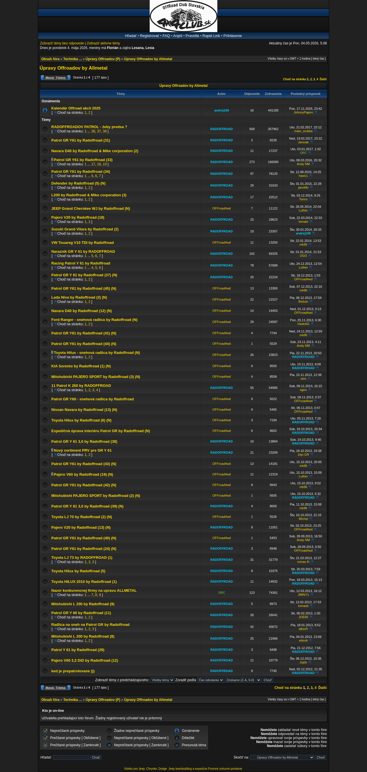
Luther (303, 210)
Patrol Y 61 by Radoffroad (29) (77, 650)
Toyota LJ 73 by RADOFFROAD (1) (81, 557)
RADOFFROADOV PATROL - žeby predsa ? (89, 127)
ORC (303, 152)
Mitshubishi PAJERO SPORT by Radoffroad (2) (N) (95, 495)
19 (105, 164)
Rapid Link (211, 36)
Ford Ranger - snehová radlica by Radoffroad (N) (94, 320)
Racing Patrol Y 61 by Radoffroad (80, 263)
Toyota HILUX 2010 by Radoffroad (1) (84, 581)
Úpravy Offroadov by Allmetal (148, 59)
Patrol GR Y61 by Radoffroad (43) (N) (83, 464)
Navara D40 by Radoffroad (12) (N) (81, 311)
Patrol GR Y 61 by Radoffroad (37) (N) (84, 275)
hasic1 (303, 175)
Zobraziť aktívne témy (103, 43)
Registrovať (149, 36)
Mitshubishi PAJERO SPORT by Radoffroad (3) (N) (95, 377)
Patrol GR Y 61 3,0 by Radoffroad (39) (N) (87, 506)
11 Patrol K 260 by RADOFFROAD (81, 385)
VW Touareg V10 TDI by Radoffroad (82, 242)
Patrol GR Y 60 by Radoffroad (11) (81, 613)
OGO (303, 255)
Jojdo (303, 662)
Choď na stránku (294, 79)
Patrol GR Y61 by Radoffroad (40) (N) (83, 538)
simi (303, 378)
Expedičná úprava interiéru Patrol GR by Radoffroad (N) (100, 431)
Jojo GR (303, 454)
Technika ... (72, 59)
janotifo (303, 187)
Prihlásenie (232, 36)
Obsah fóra (50, 59)
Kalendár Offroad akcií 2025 (75, 108)
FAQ (166, 36)
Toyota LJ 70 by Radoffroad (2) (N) (81, 517)
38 (105, 131)
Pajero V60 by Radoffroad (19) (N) (83, 474)
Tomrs (303, 199)
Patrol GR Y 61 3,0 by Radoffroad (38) (84, 441)
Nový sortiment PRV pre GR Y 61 (83, 450)
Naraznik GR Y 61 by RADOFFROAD (83, 251)
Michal (303, 518)
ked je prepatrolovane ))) (73, 671)
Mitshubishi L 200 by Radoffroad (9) (82, 604)
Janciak (303, 142)
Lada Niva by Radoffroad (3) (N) (79, 297)
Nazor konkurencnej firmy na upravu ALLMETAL (94, 590)
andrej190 (221, 110)
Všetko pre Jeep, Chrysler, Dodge (146, 768)
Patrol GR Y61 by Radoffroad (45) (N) (83, 288)
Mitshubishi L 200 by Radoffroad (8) (82, 636)
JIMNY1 (303, 594)
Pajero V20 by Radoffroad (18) (77, 217)
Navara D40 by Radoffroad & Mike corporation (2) (94, 151)
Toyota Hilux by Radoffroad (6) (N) (81, 420)
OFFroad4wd (221, 208)
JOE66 (303, 617)
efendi (303, 640)
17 (93, 164)
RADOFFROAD (221, 129)
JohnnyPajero (303, 112)
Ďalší (323, 79)
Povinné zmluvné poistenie (225, 768)
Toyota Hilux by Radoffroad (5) (78, 571)
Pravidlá (192, 36)
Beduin (303, 301)
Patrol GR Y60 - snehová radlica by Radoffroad (92, 399)
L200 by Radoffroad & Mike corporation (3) (88, 195)
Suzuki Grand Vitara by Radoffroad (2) (85, 229)
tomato (303, 221)
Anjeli (177, 36)
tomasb (303, 606)
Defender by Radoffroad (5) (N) (78, 183)
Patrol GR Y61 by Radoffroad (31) (80, 140)
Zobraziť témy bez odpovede (62, 43)
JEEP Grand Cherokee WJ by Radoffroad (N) (90, 208)
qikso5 (303, 628)
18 (99, 164)
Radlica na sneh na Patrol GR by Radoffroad (90, 624)
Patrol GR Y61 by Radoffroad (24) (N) (83, 548)
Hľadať (130, 36)
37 (99, 131)
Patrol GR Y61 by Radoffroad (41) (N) (83, 333)
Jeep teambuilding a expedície (188, 768)
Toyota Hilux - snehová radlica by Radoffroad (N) (97, 352)
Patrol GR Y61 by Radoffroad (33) (83, 160)
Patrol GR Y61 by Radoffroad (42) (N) (83, 485)
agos (303, 389)
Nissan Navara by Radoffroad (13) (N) (84, 409)
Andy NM (303, 164)
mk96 (303, 244)
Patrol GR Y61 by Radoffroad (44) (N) (83, 344)
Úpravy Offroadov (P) (103, 59)
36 (93, 131)
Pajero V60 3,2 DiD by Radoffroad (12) (84, 660)
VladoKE (303, 324)
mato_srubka (303, 131)
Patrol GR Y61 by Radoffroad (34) (80, 171)
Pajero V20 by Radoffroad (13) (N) (81, 527)
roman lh (303, 561)
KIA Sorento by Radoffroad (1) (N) (81, 366)
